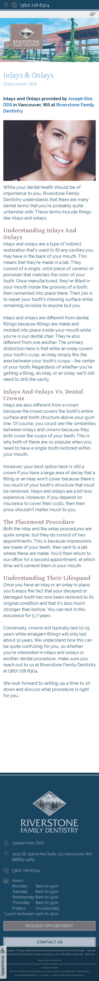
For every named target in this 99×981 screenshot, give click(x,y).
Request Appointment (49, 935)
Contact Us (49, 951)
